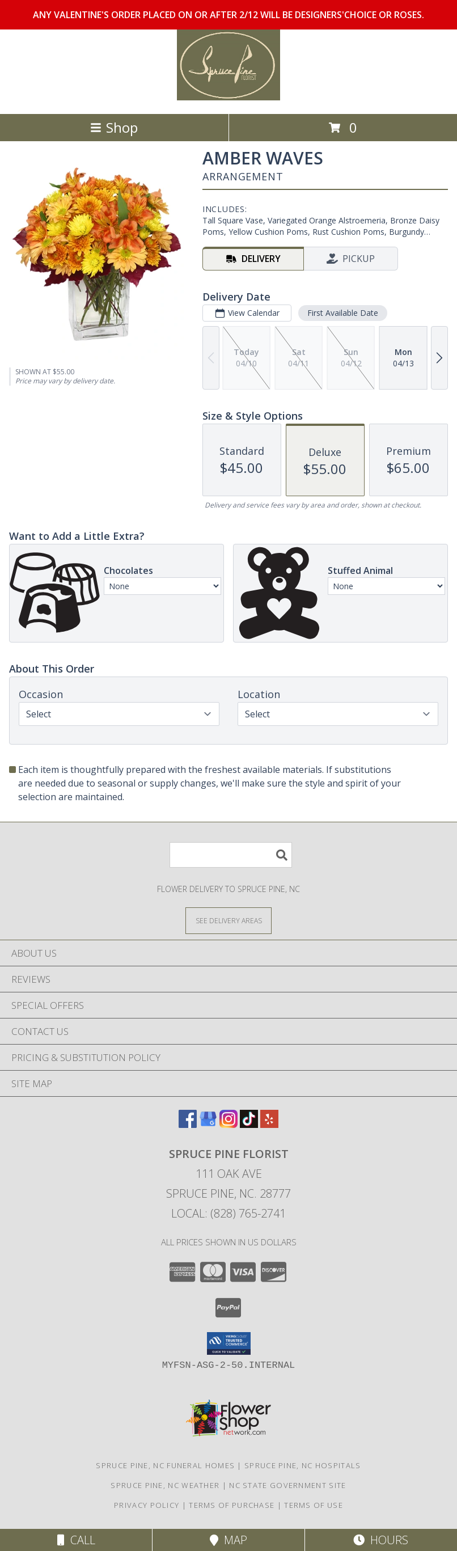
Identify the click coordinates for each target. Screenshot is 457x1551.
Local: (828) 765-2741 (228, 1213)
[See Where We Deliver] (228, 920)
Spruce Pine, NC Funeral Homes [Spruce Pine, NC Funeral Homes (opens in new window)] (165, 1465)
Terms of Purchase (231, 1505)
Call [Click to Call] (76, 1540)
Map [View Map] (228, 1540)
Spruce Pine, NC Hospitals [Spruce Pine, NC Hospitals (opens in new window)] (302, 1465)
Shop (114, 127)
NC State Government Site (287, 1485)
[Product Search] (231, 855)
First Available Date (342, 312)
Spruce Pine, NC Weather (165, 1485)
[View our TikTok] (249, 1124)
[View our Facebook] (188, 1124)
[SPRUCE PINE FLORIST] (228, 97)
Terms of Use (313, 1505)
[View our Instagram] (228, 1124)
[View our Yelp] (269, 1124)
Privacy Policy (146, 1505)
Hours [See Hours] (380, 1540)
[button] (229, 1343)
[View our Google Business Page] (208, 1124)
